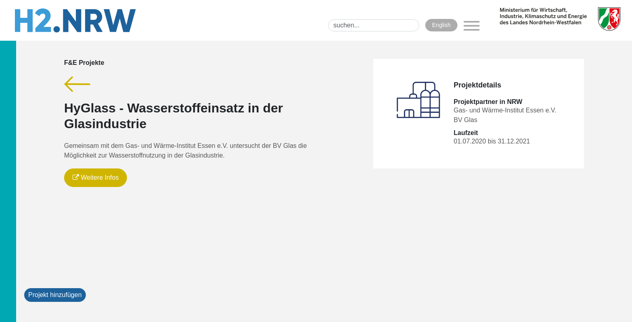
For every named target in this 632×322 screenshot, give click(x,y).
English (441, 25)
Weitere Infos (95, 177)
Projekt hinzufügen (55, 294)
